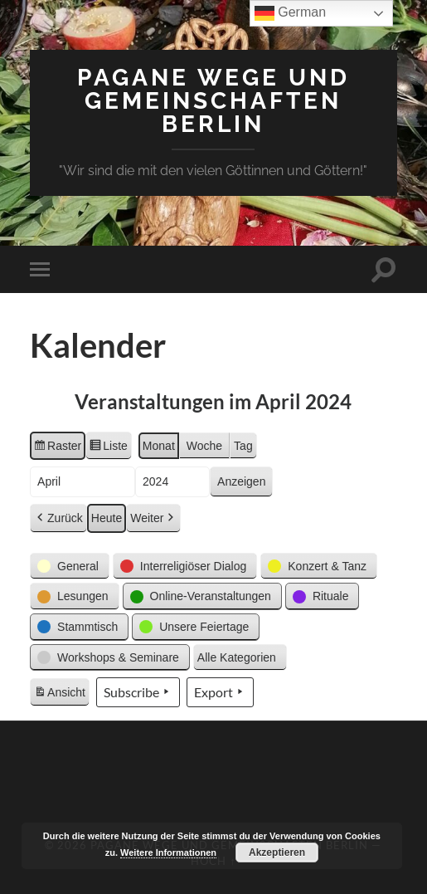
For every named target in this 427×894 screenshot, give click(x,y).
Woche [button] (204, 445)
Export (220, 692)
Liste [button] (108, 448)
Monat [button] (159, 445)
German (290, 13)
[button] (69, 566)
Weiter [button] (153, 518)
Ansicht (61, 694)
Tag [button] (243, 445)
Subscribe (138, 692)
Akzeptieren (277, 852)
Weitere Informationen (168, 852)
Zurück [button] (58, 518)
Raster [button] (57, 448)
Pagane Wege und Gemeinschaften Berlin (213, 101)
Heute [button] (106, 518)
